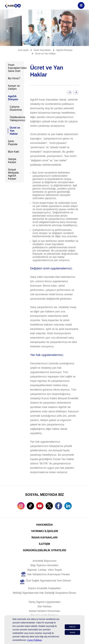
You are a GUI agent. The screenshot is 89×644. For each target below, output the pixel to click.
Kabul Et (72, 626)
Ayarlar (72, 632)
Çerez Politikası (34, 640)
